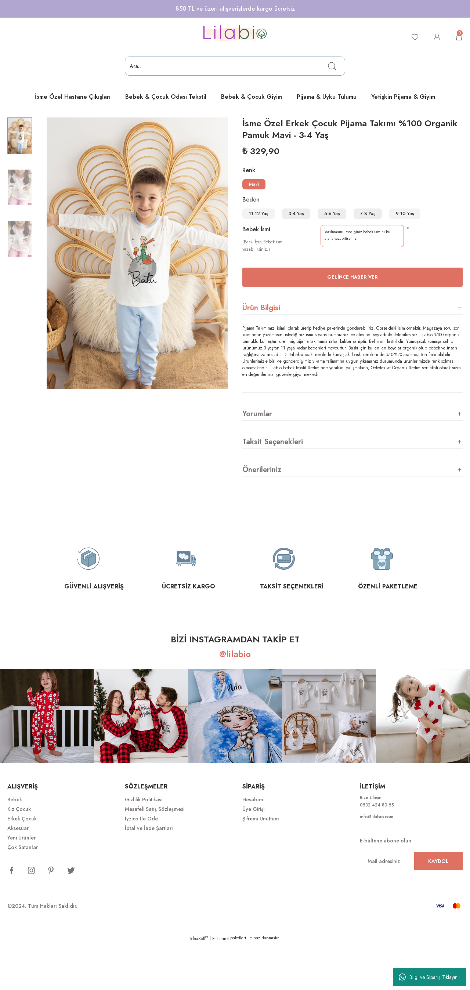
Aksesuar (18, 874)
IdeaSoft (199, 985)
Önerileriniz (261, 516)
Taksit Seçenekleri (272, 488)
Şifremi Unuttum (260, 865)
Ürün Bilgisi (261, 354)
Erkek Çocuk (22, 865)
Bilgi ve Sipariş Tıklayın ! (430, 977)
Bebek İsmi (256, 276)
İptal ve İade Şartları (149, 874)
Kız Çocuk (19, 855)
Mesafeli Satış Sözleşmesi (154, 855)
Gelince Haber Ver (352, 323)
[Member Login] (434, 37)
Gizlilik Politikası (144, 846)
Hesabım (252, 846)
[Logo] (235, 33)
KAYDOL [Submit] (438, 910)
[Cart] (458, 37)
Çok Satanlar (22, 893)
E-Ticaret (220, 985)
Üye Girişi (253, 855)
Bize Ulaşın (372, 844)
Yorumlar (257, 460)
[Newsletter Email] (411, 910)
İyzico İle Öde (141, 865)
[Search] (235, 66)
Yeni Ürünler (21, 884)
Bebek (14, 846)
